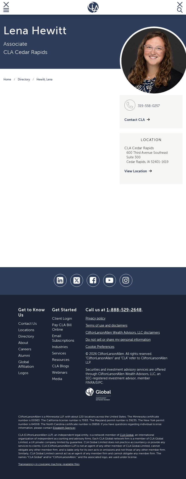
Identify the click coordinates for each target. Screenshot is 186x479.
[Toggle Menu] (6, 7)
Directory (24, 79)
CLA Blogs (60, 366)
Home (7, 79)
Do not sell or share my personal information (118, 339)
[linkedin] (60, 280)
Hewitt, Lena (44, 79)
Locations (26, 330)
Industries (60, 347)
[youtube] (109, 280)
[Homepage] (93, 7)
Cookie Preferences (100, 347)
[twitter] (76, 280)
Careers (24, 349)
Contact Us (27, 324)
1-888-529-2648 (124, 310)
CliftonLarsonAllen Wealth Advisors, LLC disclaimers (123, 332)
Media (57, 379)
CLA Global (127, 435)
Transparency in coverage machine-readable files (48, 464)
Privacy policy (95, 318)
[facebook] (93, 280)
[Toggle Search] (180, 7)
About (23, 343)
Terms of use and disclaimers (106, 325)
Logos (23, 373)
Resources (60, 360)
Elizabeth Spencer (64, 428)
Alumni (24, 356)
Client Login (62, 319)
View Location (135, 171)
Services (59, 353)
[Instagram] (126, 280)
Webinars (59, 373)
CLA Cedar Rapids (25, 52)
